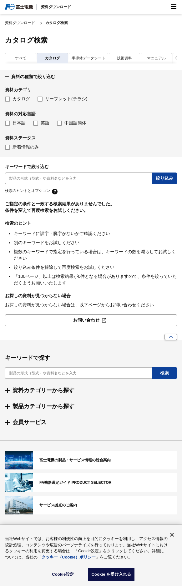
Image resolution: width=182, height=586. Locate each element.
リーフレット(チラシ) (66, 98)
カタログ (20, 58)
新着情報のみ (26, 146)
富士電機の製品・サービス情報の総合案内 (91, 460)
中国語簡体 (75, 122)
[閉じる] (172, 537)
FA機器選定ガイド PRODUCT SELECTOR (91, 482)
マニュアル (124, 58)
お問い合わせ (86, 320)
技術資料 (92, 58)
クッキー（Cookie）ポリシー (69, 559)
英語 (45, 122)
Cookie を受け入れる (111, 576)
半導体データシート (56, 58)
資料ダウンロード (56, 7)
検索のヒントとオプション (27, 191)
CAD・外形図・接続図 (162, 58)
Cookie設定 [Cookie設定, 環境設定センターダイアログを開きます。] (63, 576)
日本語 (19, 122)
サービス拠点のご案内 (91, 505)
